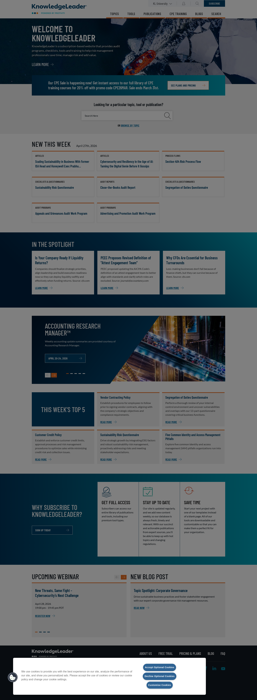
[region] (109, 676)
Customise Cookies (160, 685)
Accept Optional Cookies (159, 667)
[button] (12, 677)
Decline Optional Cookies (159, 676)
